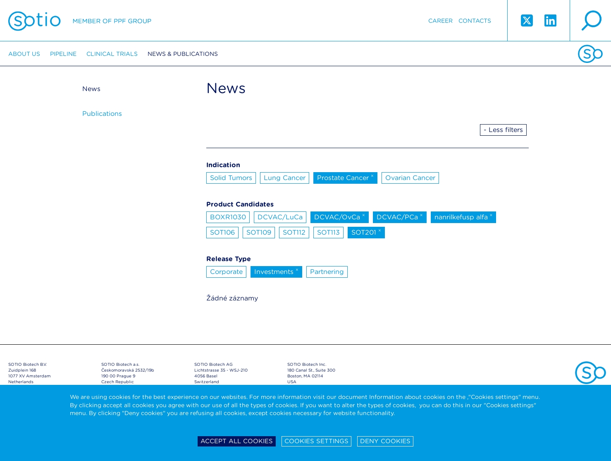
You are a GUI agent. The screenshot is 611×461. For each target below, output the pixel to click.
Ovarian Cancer (410, 178)
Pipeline (63, 53)
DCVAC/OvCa (339, 216)
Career (440, 20)
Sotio (80, 20)
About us (24, 53)
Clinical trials (112, 53)
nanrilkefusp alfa (463, 216)
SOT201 (366, 231)
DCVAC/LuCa (280, 217)
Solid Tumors (231, 178)
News (91, 89)
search (590, 20)
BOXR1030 (228, 217)
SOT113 (328, 232)
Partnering (327, 272)
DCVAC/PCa (400, 216)
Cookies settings (316, 441)
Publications (102, 114)
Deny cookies (385, 441)
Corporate (226, 272)
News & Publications (183, 53)
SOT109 (258, 232)
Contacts (474, 20)
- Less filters (503, 130)
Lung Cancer (285, 178)
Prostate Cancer (345, 177)
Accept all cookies (236, 441)
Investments (276, 271)
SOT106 (222, 232)
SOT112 (294, 232)
